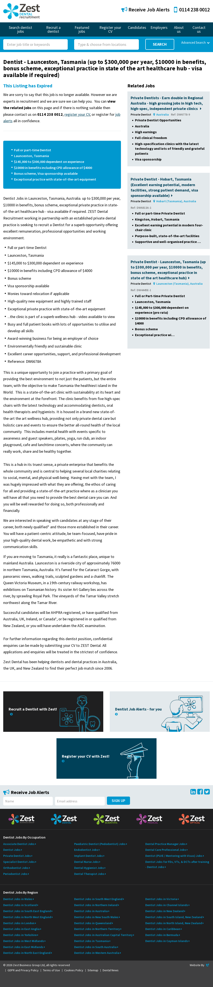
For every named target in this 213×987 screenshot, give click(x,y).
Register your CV (110, 29)
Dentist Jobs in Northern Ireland (95, 905)
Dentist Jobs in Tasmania (91, 941)
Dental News (111, 970)
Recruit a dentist (53, 29)
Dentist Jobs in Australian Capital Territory (103, 935)
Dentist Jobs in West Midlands (23, 941)
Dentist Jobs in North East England (26, 953)
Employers (159, 27)
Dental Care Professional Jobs (165, 850)
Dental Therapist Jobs (89, 874)
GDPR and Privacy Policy (23, 970)
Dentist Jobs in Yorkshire (20, 935)
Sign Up (118, 800)
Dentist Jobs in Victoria (161, 899)
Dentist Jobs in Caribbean (162, 929)
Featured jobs (82, 29)
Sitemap (93, 970)
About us (179, 29)
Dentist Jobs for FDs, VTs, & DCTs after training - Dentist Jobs (177, 864)
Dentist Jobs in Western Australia (96, 953)
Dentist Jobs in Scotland (20, 905)
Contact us (199, 29)
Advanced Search (195, 42)
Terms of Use (51, 970)
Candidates (137, 27)
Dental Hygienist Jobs (89, 868)
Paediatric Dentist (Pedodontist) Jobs (99, 844)
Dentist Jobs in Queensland (92, 923)
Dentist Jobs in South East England (27, 911)
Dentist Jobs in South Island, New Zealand (173, 917)
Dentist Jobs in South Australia (95, 947)
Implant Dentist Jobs (88, 856)
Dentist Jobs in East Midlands (23, 947)
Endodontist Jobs (86, 850)
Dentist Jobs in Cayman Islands (166, 941)
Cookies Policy (73, 970)
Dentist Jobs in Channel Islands (166, 905)
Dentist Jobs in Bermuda (162, 935)
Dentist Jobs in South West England (98, 899)
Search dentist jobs (20, 29)
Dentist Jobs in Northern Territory (97, 929)
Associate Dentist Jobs (18, 844)
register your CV (77, 114)
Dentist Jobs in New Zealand (164, 911)
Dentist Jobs (11, 850)
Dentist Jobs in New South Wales (96, 917)
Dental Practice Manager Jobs (165, 844)
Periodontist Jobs (15, 874)
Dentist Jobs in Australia (91, 911)
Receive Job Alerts (145, 9)
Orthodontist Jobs (15, 868)
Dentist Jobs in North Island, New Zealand (173, 923)
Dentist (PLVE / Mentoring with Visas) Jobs (173, 856)
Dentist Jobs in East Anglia (21, 929)
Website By (200, 965)
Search (160, 44)
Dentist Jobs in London (18, 923)
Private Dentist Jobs (17, 856)
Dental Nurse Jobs (86, 862)
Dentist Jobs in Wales (17, 899)
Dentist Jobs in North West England (27, 917)
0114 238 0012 (192, 9)
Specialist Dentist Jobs (19, 862)
